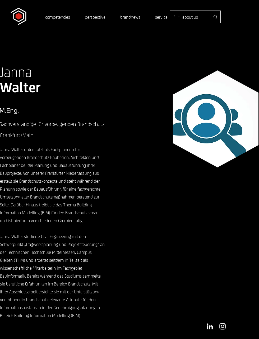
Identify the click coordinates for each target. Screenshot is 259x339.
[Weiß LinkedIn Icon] (210, 326)
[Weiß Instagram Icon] (222, 326)
